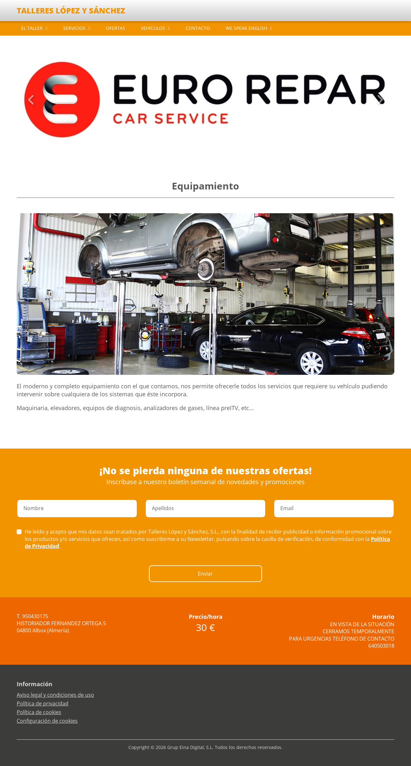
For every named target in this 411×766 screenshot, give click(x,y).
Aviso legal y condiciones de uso (55, 694)
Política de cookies (39, 712)
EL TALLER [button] (32, 28)
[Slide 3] (205, 154)
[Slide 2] (200, 154)
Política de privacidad (42, 703)
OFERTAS (115, 28)
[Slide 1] (195, 154)
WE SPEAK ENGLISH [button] (246, 28)
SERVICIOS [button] (74, 28)
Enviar (205, 573)
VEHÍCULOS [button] (153, 28)
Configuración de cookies (47, 720)
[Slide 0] (190, 154)
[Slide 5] (215, 154)
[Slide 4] (210, 154)
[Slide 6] (221, 154)
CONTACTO (198, 28)
